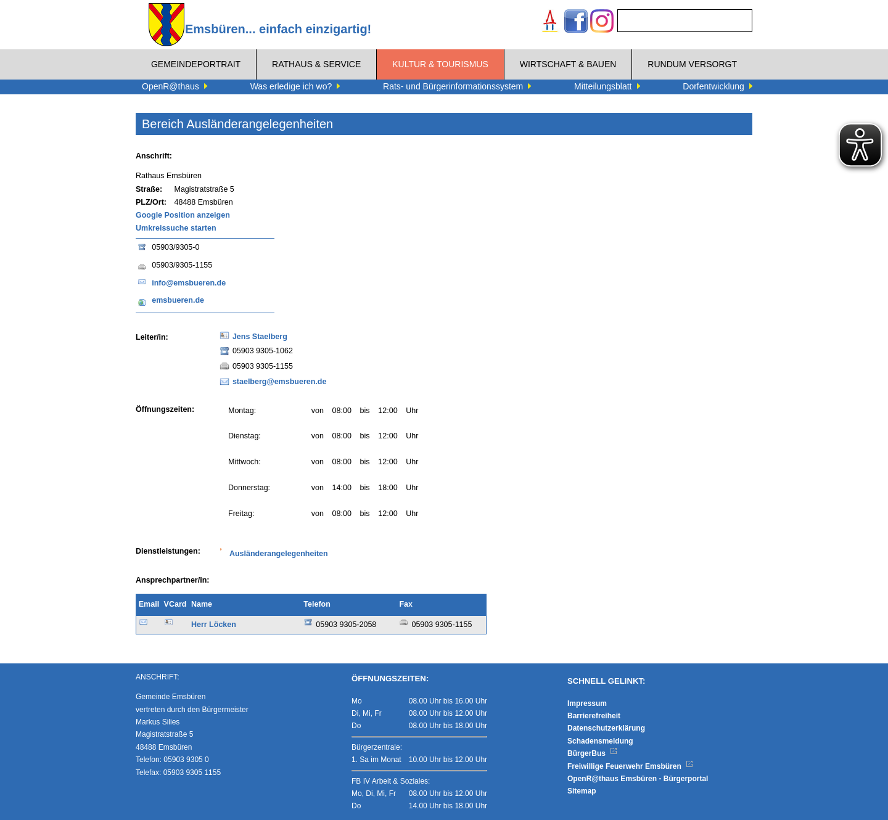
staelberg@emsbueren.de (279, 381)
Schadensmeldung (600, 741)
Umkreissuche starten (176, 228)
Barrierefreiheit (593, 715)
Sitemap (581, 791)
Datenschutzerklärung (606, 728)
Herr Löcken (213, 624)
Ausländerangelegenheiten (278, 553)
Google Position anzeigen (183, 215)
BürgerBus (592, 753)
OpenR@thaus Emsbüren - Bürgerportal (637, 778)
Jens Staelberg (259, 336)
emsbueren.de (178, 300)
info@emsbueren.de (189, 283)
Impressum (587, 703)
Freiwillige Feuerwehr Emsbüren (630, 766)
